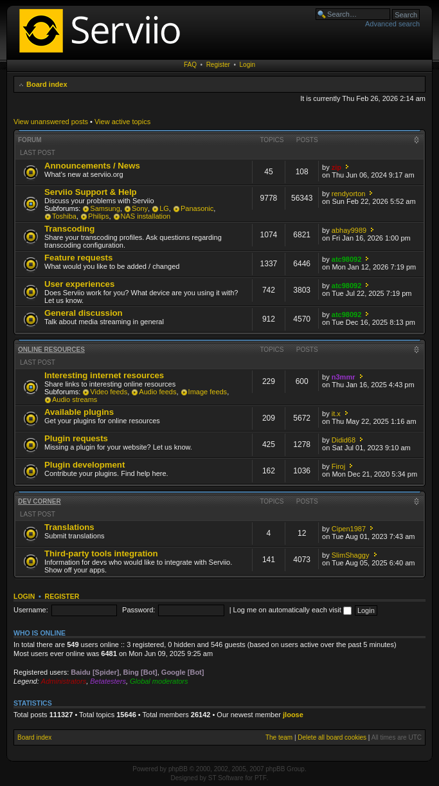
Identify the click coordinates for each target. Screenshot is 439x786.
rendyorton (349, 193)
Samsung (105, 208)
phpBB (178, 768)
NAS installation (146, 216)
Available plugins (79, 412)
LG (164, 208)
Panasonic (197, 208)
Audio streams (74, 399)
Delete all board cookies (332, 737)
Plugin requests (76, 438)
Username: (30, 610)
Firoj (338, 466)
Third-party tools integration (101, 553)
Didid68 (343, 440)
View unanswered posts (50, 121)
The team (278, 737)
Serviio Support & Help (90, 192)
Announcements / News (92, 165)
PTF (261, 777)
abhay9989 (349, 230)
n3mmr (343, 377)
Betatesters (108, 681)
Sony (140, 208)
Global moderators (159, 681)
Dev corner (39, 501)
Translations (69, 527)
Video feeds (108, 392)
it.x (336, 413)
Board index (46, 84)
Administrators (63, 681)
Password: (138, 610)
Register (218, 64)
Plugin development (84, 465)
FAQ (190, 64)
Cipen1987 (349, 529)
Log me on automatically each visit (292, 610)
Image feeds (208, 392)
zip (336, 167)
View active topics (122, 121)
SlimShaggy (351, 555)
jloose (293, 714)
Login (247, 64)
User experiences (79, 284)
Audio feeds (157, 392)
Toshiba (64, 216)
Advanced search (392, 24)
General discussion (83, 313)
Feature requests (78, 257)
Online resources (51, 349)
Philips (98, 216)
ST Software (226, 777)
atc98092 (347, 259)
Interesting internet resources (104, 375)
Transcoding (69, 228)
